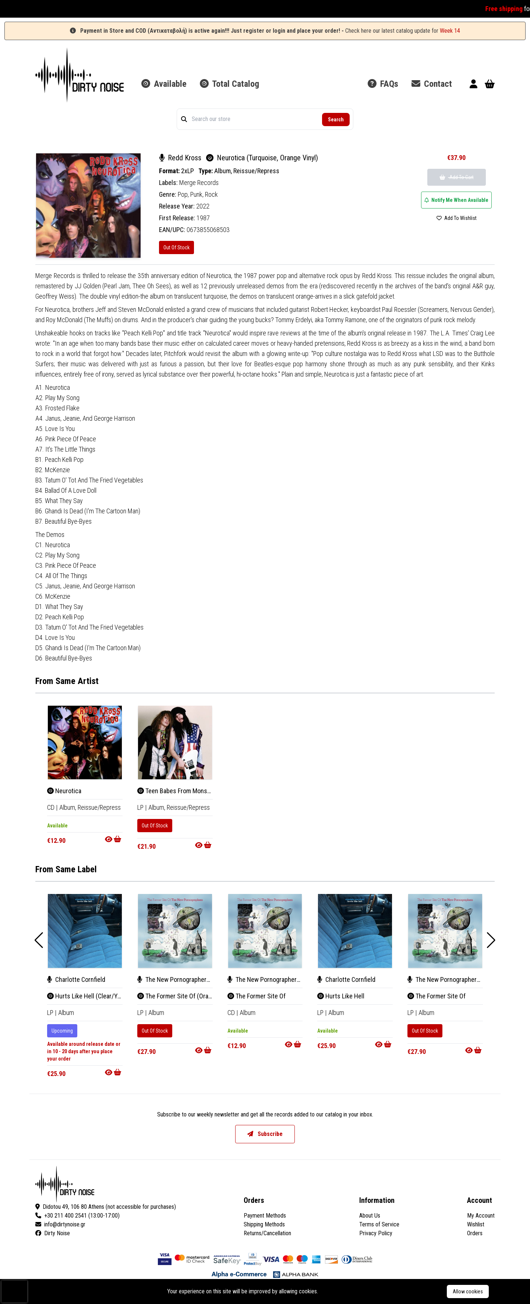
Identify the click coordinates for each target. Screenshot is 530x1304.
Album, (223, 171)
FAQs (383, 84)
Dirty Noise (52, 1233)
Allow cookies (468, 1291)
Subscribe (265, 1133)
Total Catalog (229, 84)
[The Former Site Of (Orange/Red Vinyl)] (175, 931)
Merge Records (199, 182)
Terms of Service (379, 1224)
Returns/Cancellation (267, 1233)
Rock (211, 194)
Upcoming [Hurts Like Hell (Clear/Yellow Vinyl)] (62, 1031)
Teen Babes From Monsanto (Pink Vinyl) (194, 791)
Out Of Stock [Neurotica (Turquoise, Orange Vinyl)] (176, 247)
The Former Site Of (256, 996)
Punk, (197, 194)
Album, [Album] (68, 807)
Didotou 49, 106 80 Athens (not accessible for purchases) (105, 1206)
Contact (431, 84)
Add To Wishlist (457, 218)
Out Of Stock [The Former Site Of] (425, 1031)
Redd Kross (181, 157)
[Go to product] (114, 839)
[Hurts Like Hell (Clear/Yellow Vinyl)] (85, 931)
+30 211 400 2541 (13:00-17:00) (77, 1215)
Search (336, 119)
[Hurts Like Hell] (355, 931)
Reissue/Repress (256, 171)
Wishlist (475, 1224)
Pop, (184, 194)
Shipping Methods (264, 1224)
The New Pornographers (173, 979)
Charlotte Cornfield (76, 979)
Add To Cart (456, 177)
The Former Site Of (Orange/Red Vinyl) (192, 996)
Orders (475, 1233)
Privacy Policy (375, 1233)
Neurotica (64, 791)
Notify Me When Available (456, 200)
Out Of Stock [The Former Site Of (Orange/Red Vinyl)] (155, 1031)
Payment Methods (265, 1215)
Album (66, 1012)
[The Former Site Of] (265, 931)
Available (164, 84)
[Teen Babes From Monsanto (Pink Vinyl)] (175, 742)
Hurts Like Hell (340, 996)
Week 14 (450, 30)
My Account (481, 1215)
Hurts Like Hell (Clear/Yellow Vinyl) (97, 996)
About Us (369, 1215)
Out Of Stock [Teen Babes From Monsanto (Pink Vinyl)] (155, 826)
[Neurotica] (85, 742)
